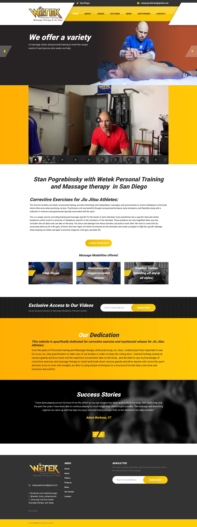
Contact (160, 14)
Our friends (143, 14)
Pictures (115, 14)
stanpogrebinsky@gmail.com (45, 485)
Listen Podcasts (98, 243)
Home (75, 14)
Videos (100, 14)
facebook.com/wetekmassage (43, 493)
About (87, 14)
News (128, 14)
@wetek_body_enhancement (43, 496)
